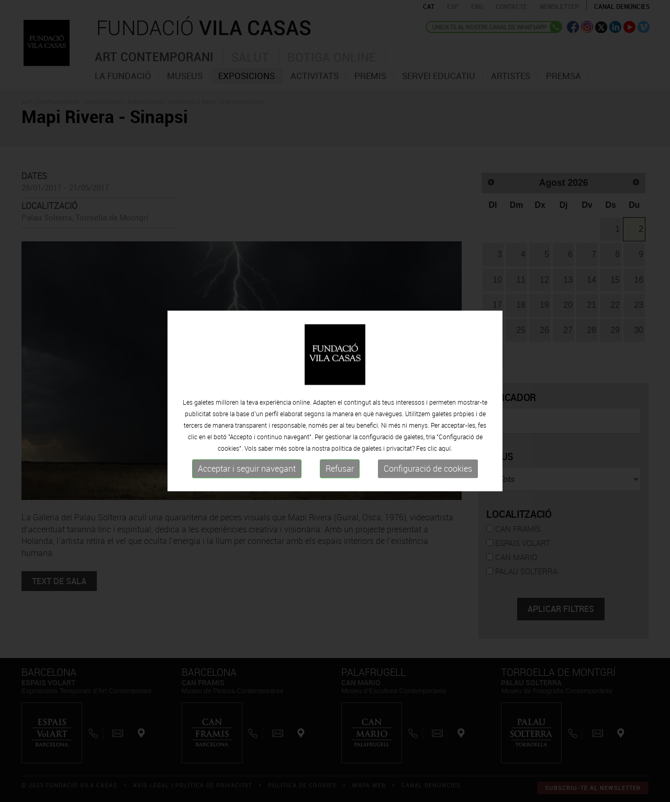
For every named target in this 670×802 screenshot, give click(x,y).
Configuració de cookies (428, 468)
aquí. (445, 448)
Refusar (340, 468)
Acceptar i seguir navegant (247, 468)
